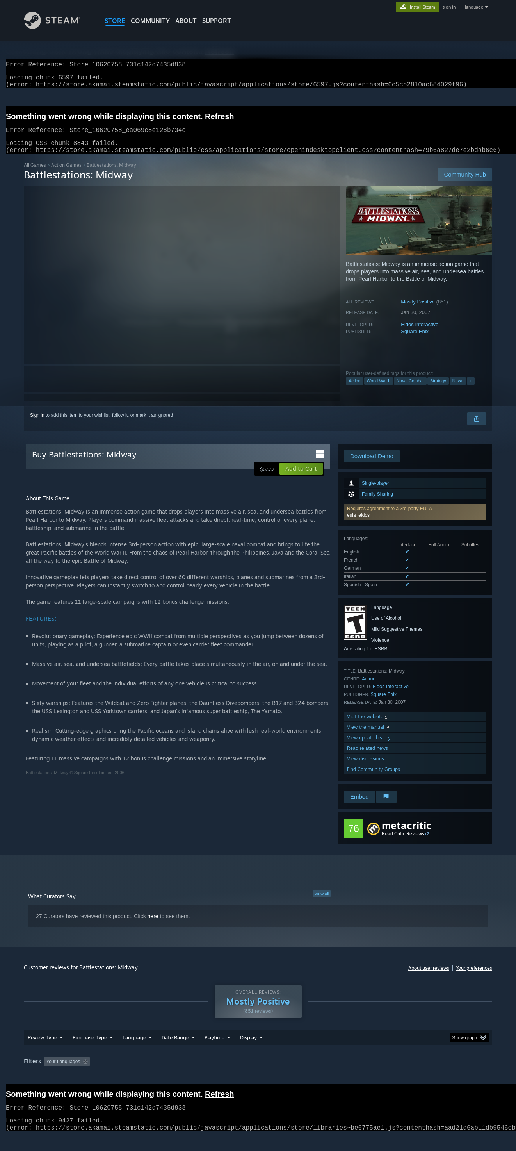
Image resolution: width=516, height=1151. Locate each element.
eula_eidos (358, 524)
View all (322, 903)
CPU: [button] (364, 1076)
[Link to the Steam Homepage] (58, 26)
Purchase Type (90, 1052)
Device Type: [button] (424, 1076)
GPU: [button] (390, 1076)
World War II (379, 390)
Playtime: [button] (202, 1076)
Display (248, 1052)
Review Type (42, 1052)
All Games (35, 174)
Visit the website (368, 726)
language (474, 7)
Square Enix (415, 341)
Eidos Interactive (419, 334)
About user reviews (428, 977)
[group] (258, 1077)
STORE (115, 21)
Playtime (214, 1052)
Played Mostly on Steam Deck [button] (258, 1076)
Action (355, 390)
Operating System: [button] (323, 1076)
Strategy (438, 390)
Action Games (66, 174)
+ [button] (471, 390)
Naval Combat (410, 390)
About (186, 21)
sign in (449, 7)
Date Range (175, 1052)
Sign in (37, 424)
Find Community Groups (373, 779)
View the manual (368, 736)
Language (134, 1052)
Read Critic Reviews (403, 843)
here (153, 926)
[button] (415, 521)
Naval (457, 390)
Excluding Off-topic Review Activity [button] (142, 1076)
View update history (369, 747)
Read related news (367, 757)
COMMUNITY (150, 21)
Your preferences (474, 977)
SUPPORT (216, 21)
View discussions (365, 768)
